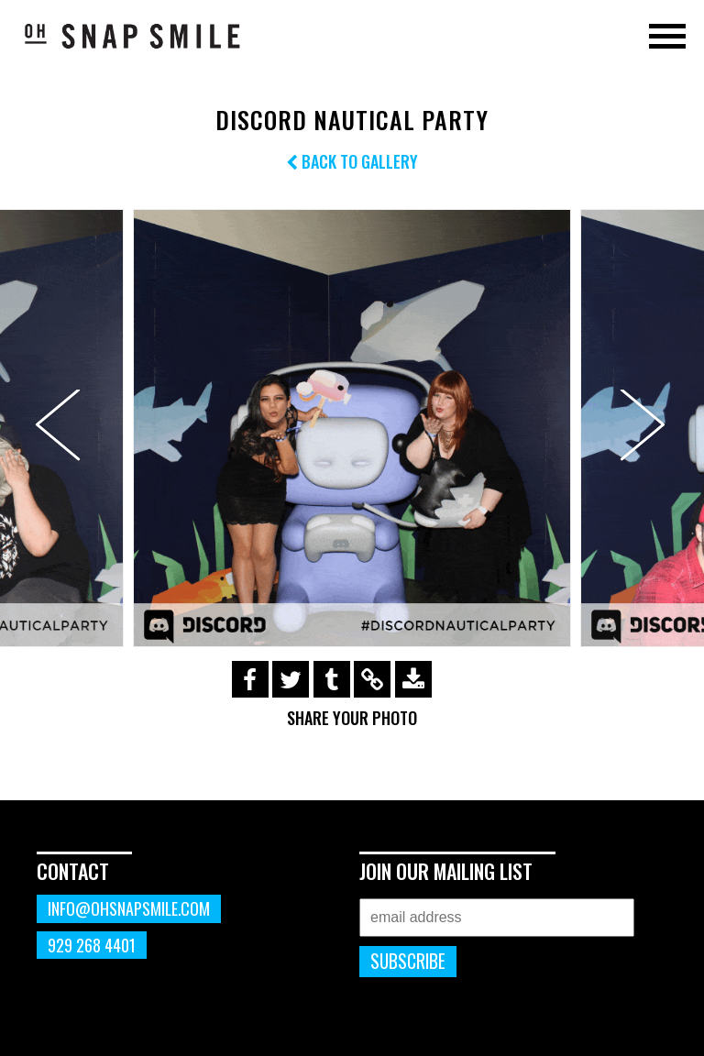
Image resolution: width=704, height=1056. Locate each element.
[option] (352, 428)
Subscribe (408, 961)
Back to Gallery (352, 161)
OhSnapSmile (133, 36)
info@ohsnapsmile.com (129, 908)
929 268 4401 (92, 945)
